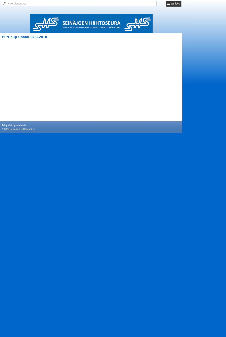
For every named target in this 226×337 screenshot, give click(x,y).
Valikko (175, 3)
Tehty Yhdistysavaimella (14, 125)
